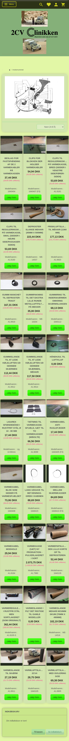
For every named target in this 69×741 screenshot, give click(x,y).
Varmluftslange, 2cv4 (34, 671)
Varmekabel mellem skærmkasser (57, 490)
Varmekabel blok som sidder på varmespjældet (11, 491)
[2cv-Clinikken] (34, 32)
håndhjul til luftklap (57, 358)
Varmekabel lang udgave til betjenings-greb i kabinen (34, 491)
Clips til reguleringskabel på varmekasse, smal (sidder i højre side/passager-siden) (11, 235)
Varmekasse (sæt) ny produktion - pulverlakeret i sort (34, 552)
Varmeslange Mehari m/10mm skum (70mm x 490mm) (57, 612)
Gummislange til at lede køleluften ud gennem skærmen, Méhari (35, 364)
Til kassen (38, 732)
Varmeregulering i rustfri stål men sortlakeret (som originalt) (11, 614)
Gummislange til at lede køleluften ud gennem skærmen (11, 363)
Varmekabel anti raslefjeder (57, 425)
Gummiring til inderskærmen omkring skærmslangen (57, 299)
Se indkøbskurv (55, 732)
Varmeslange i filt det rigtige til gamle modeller (34, 612)
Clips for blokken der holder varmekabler (34, 163)
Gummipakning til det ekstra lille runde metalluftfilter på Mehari (34, 300)
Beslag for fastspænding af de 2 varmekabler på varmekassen (11, 166)
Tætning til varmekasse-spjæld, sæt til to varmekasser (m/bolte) (34, 429)
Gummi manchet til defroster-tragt (11, 297)
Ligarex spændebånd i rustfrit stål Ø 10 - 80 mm (11, 426)
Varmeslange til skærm (11, 671)
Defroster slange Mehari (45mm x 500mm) (34, 229)
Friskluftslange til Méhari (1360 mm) (57, 229)
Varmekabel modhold (11, 547)
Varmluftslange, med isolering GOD (57, 673)
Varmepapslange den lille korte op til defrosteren (57, 550)
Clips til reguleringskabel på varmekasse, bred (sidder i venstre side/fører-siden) (57, 167)
